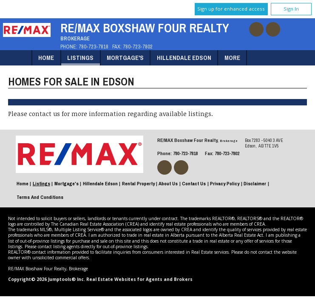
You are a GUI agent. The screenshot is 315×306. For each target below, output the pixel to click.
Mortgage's (125, 58)
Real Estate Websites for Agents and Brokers (139, 279)
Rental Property (138, 183)
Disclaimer (255, 183)
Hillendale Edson (184, 58)
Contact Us (194, 183)
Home (46, 58)
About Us (168, 183)
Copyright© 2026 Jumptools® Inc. (46, 279)
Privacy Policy (224, 183)
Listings (80, 58)
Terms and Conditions (40, 197)
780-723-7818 (93, 46)
